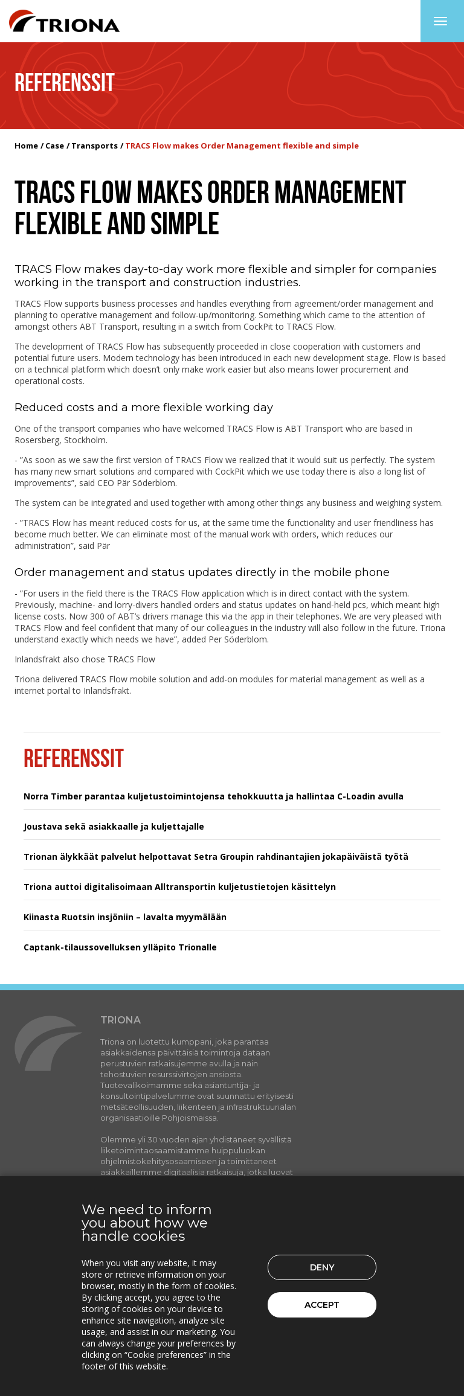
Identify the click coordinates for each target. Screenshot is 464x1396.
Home (26, 145)
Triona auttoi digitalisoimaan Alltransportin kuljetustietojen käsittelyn (180, 886)
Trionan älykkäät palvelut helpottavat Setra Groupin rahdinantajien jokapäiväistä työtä (216, 856)
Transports (94, 145)
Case (54, 145)
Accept (322, 1304)
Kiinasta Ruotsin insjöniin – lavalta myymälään (125, 917)
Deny (322, 1267)
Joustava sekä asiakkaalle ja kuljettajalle (114, 826)
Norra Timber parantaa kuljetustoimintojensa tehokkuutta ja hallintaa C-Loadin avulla (214, 796)
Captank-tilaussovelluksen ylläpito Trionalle (120, 947)
